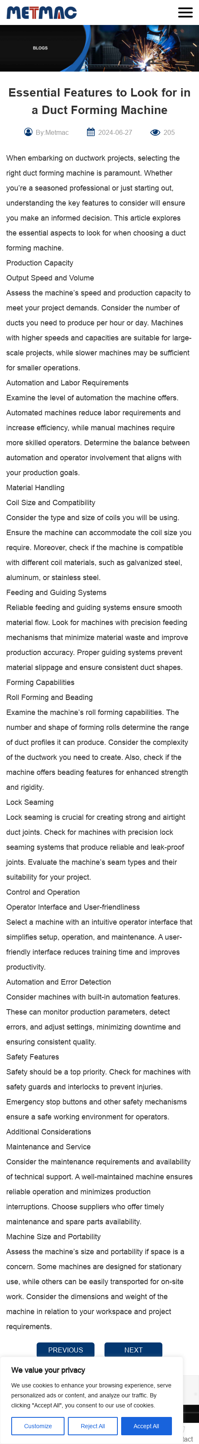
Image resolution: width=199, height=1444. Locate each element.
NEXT (133, 1350)
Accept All (146, 1426)
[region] (91, 1400)
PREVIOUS (65, 1350)
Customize (38, 1426)
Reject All (93, 1426)
